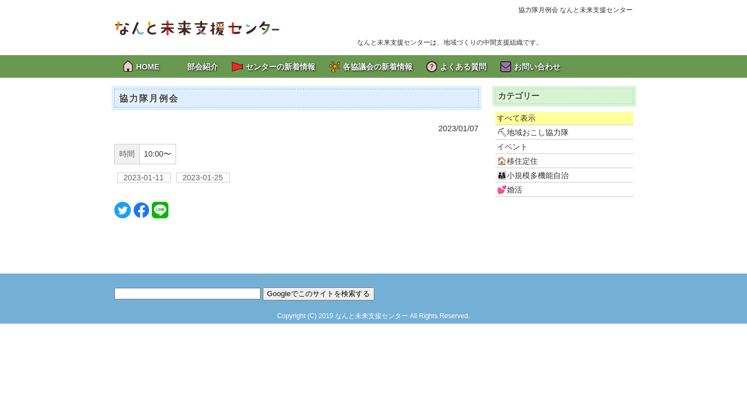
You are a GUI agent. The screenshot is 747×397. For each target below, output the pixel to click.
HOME (148, 66)
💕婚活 (509, 189)
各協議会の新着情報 (377, 66)
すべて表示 (516, 118)
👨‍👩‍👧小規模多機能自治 (533, 175)
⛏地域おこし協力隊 (533, 132)
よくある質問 (463, 66)
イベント (512, 146)
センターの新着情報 (280, 66)
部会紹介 (202, 66)
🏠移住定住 (517, 161)
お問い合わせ (537, 66)
